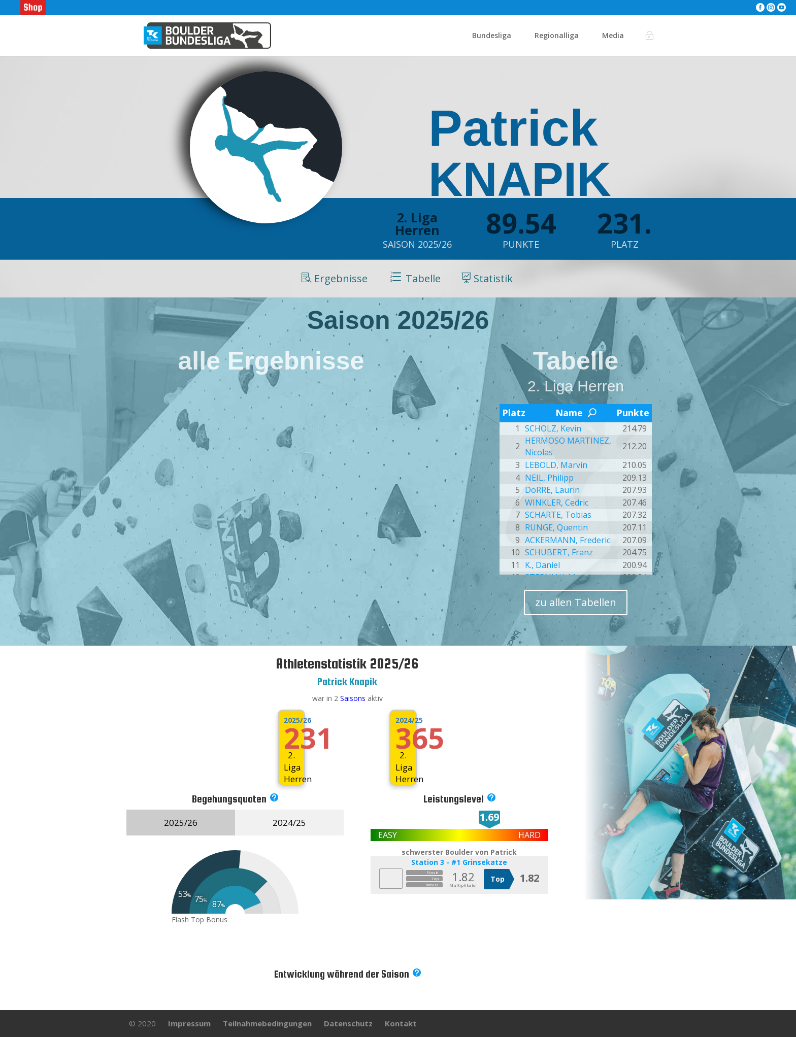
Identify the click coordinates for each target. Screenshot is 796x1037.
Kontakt (401, 1023)
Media (613, 36)
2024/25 (402, 720)
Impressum (189, 1023)
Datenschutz (348, 1023)
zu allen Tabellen (575, 602)
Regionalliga (557, 36)
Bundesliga (491, 36)
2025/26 (291, 720)
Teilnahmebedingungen (267, 1023)
